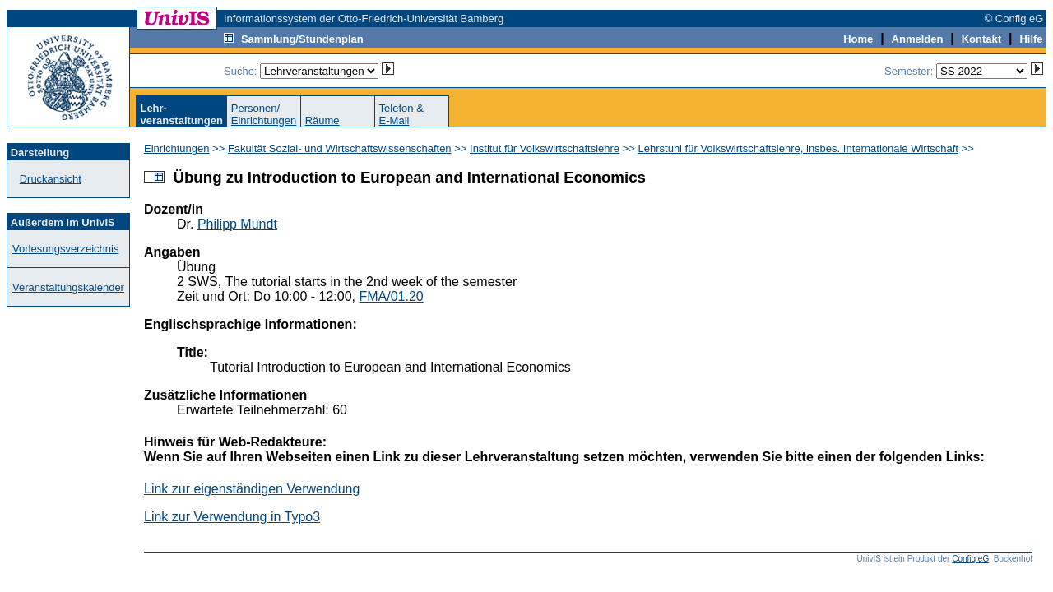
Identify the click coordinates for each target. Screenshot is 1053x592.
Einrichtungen (177, 148)
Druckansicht (50, 179)
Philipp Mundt (237, 224)
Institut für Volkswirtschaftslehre (544, 148)
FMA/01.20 (391, 296)
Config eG (970, 558)
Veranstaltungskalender (68, 287)
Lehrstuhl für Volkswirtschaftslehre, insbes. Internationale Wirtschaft (798, 148)
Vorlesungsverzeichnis (65, 249)
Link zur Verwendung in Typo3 (232, 517)
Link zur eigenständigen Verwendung (252, 489)
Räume (322, 120)
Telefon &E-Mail (401, 114)
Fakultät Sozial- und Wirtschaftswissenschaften (340, 148)
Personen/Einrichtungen (264, 114)
